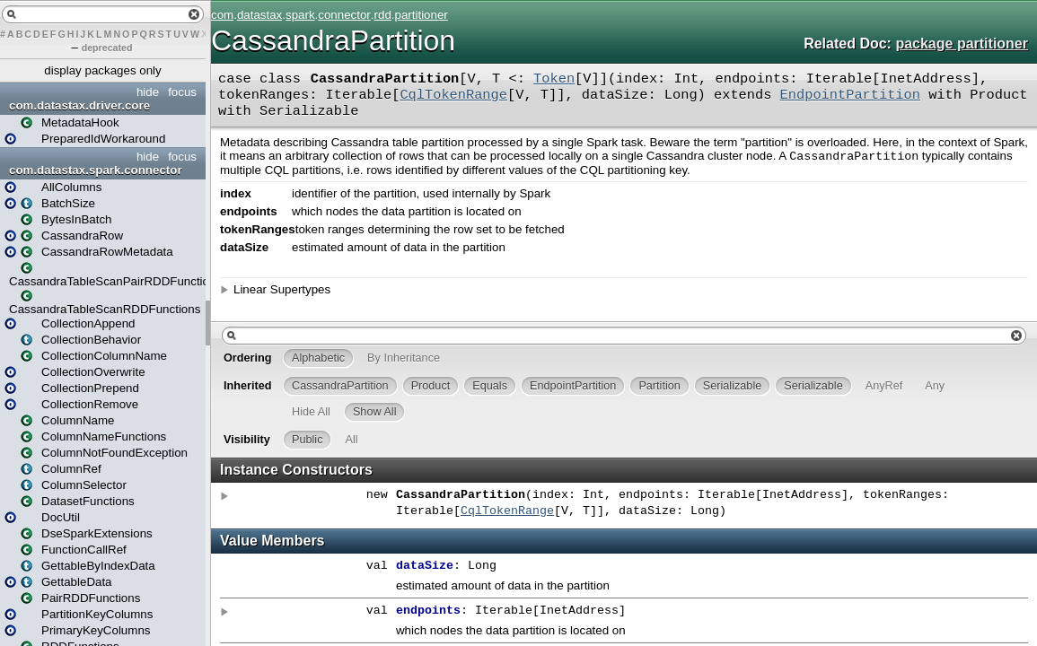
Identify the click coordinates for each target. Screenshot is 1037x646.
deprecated (107, 47)
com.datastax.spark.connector (95, 170)
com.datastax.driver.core (79, 105)
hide (147, 92)
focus (182, 92)
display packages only (102, 70)
